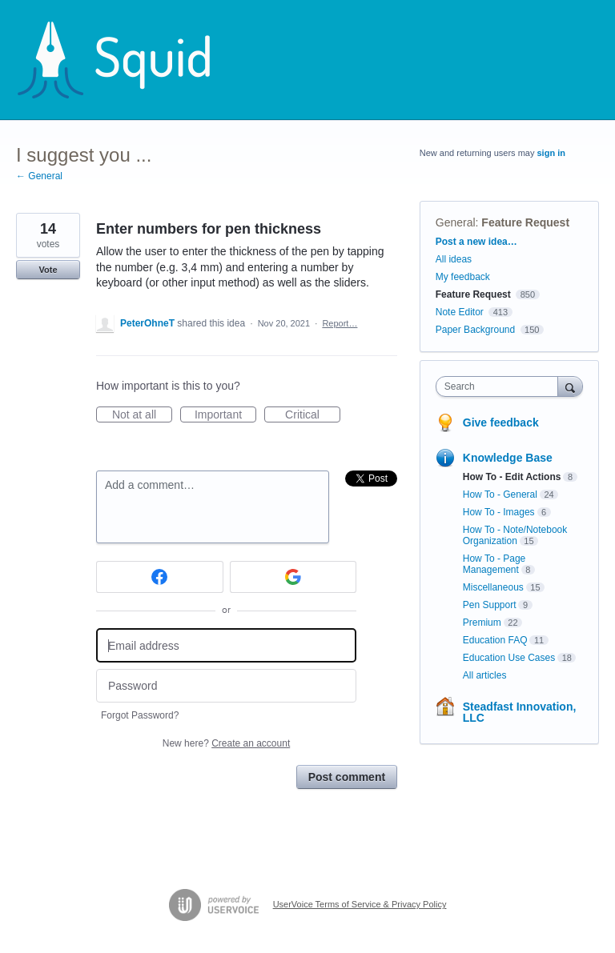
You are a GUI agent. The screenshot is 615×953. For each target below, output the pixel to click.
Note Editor (460, 312)
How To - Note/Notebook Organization (515, 535)
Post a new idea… (476, 241)
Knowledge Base (508, 457)
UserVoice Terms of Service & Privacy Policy (360, 904)
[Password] (226, 686)
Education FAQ (495, 640)
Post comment (346, 777)
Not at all (142, 415)
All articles (485, 675)
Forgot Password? (140, 715)
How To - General (500, 494)
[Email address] (226, 645)
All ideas (454, 259)
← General (39, 176)
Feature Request (525, 222)
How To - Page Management (494, 564)
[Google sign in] (293, 577)
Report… (339, 323)
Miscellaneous (493, 587)
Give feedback (501, 422)
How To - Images (499, 512)
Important (225, 415)
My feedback (463, 276)
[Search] (570, 386)
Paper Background (475, 329)
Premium (482, 622)
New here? (226, 743)
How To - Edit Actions (512, 477)
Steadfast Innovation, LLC (520, 712)
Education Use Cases (509, 657)
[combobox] (500, 386)
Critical (312, 415)
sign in (551, 153)
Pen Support (490, 605)
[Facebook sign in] (159, 577)
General (456, 222)
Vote (47, 269)
